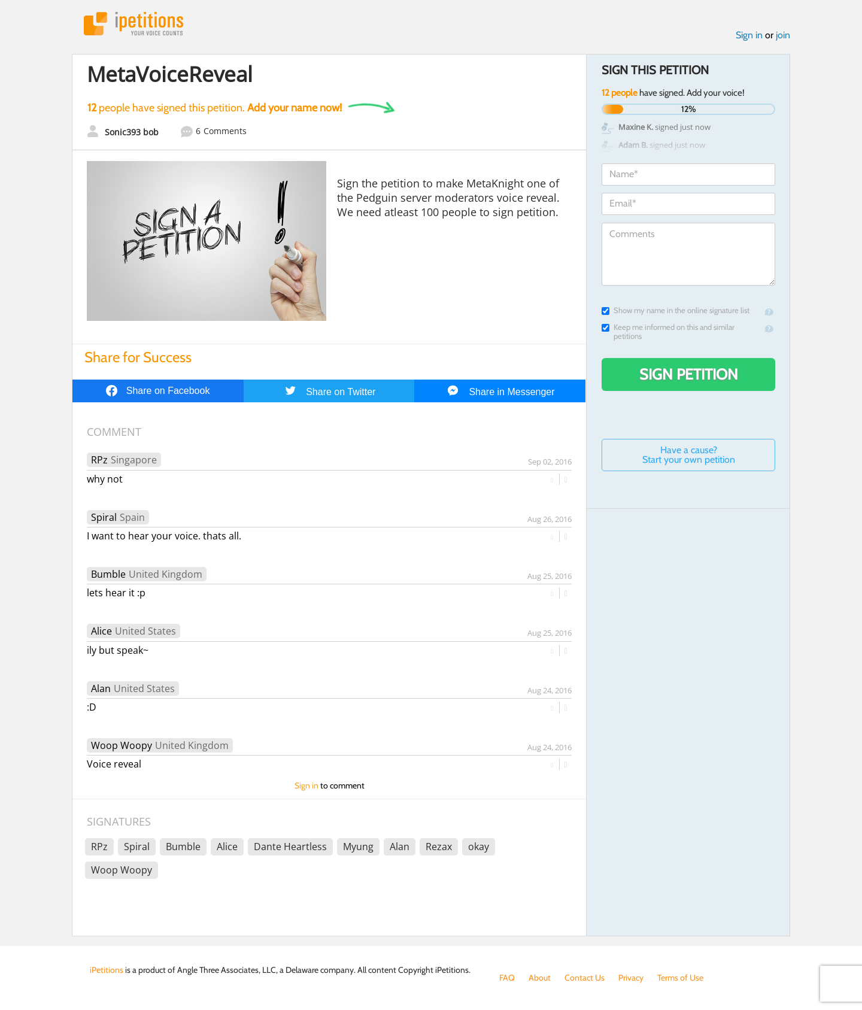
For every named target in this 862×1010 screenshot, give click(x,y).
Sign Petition (688, 374)
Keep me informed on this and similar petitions (668, 332)
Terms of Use (680, 977)
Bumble (108, 574)
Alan (101, 688)
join (783, 35)
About (540, 977)
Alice (101, 631)
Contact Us (584, 977)
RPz (99, 460)
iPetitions (133, 23)
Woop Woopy (121, 745)
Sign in (749, 35)
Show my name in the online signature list (675, 310)
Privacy (631, 977)
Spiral (104, 517)
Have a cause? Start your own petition (688, 454)
